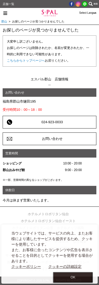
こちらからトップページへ (26, 60)
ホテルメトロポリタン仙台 (48, 214)
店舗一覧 (8, 4)
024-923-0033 (52, 122)
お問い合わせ (52, 139)
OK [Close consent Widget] (72, 277)
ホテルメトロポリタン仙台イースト (48, 221)
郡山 (4, 21)
